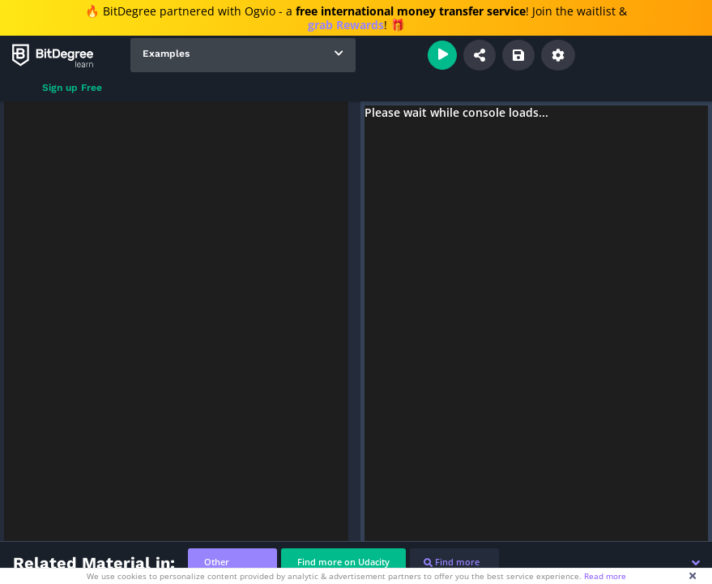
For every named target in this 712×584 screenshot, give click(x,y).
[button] (696, 562)
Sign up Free (72, 87)
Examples (166, 53)
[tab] (232, 562)
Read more (605, 576)
